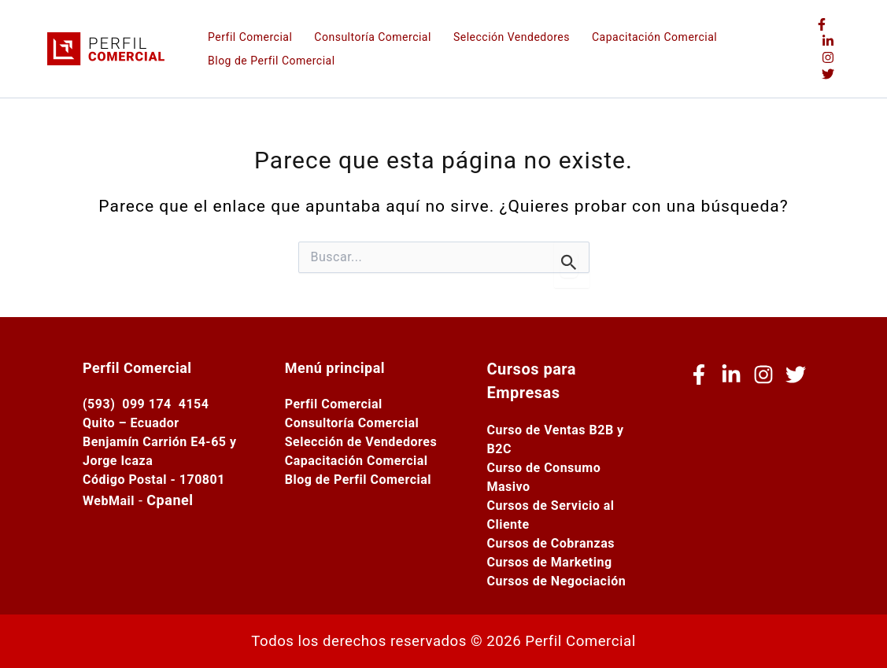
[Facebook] (821, 24)
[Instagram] (828, 57)
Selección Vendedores (511, 37)
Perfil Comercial (250, 37)
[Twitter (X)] (828, 74)
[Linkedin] (828, 41)
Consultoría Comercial (372, 37)
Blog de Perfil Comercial (271, 60)
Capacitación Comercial (654, 37)
